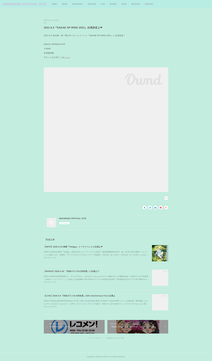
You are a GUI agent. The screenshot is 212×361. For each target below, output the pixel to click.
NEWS (64, 4)
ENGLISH (92, 4)
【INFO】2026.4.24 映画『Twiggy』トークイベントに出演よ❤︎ (73, 247)
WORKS (113, 4)
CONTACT (149, 4)
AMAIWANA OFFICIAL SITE (25, 4)
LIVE (103, 4)
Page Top (106, 349)
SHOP (124, 4)
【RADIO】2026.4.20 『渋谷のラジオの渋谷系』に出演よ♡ (71, 271)
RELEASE (136, 4)
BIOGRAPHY (77, 4)
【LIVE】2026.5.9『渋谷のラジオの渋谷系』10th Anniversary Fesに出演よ (79, 296)
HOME (54, 4)
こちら (67, 57)
